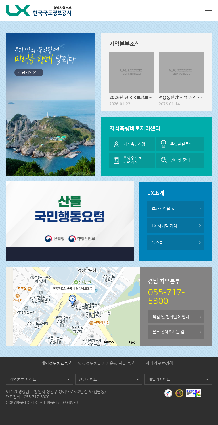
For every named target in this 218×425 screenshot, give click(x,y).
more (201, 43)
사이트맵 (208, 10)
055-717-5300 (36, 396)
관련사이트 (88, 379)
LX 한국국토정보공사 (39, 10)
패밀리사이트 (159, 379)
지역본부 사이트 (22, 379)
